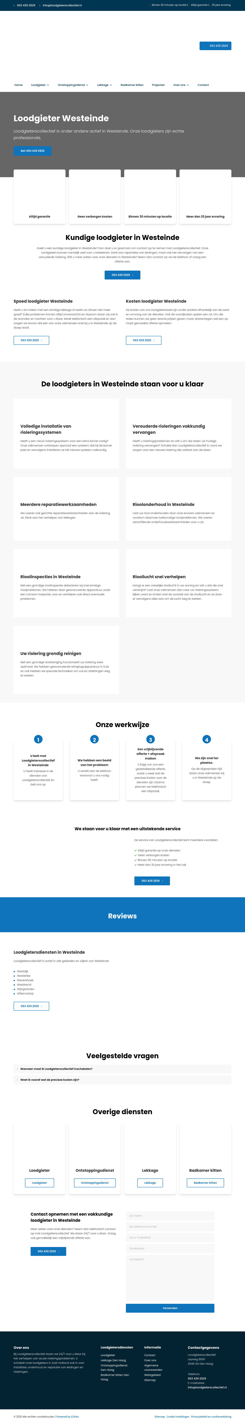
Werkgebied (152, 1375)
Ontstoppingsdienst (73, 85)
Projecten (158, 85)
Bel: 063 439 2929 (32, 151)
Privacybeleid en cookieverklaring (211, 1416)
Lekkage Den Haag (113, 1360)
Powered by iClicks (67, 1416)
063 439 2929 (122, 275)
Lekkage (104, 85)
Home (18, 85)
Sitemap (150, 1380)
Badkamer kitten (132, 85)
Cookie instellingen (178, 1416)
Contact (203, 85)
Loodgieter (40, 85)
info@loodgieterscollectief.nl (207, 1387)
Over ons (181, 85)
